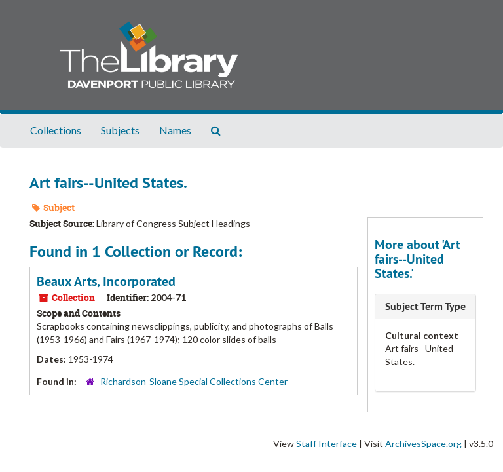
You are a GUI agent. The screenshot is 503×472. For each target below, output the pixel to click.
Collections (55, 130)
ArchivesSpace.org (423, 443)
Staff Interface (326, 443)
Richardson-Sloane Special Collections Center (194, 381)
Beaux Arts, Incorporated (106, 281)
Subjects (120, 130)
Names (175, 130)
